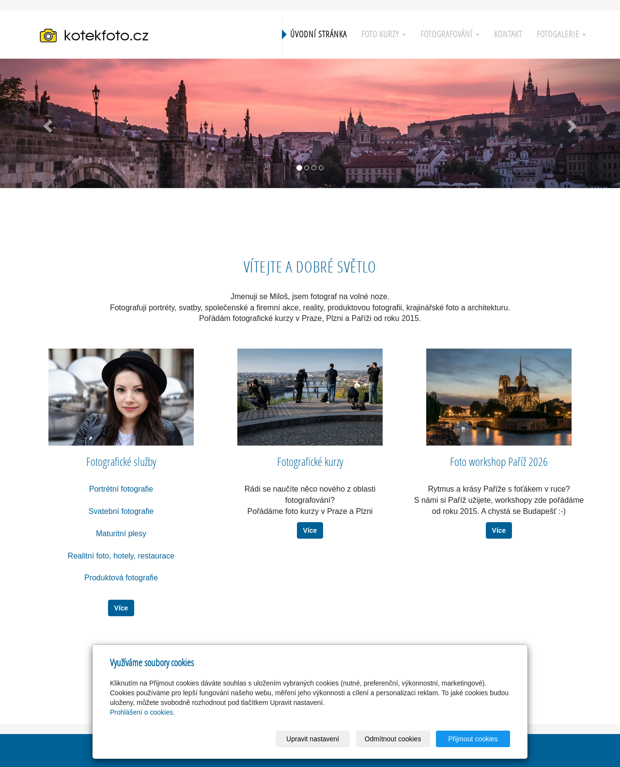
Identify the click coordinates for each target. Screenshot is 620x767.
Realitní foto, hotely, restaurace (121, 556)
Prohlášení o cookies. (142, 712)
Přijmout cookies (473, 739)
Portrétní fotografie (121, 489)
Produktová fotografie (121, 578)
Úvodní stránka (318, 34)
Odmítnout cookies (393, 739)
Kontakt (508, 34)
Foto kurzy (383, 34)
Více (121, 608)
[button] (46, 123)
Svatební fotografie (121, 511)
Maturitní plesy (121, 533)
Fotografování (450, 34)
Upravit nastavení (312, 739)
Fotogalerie (561, 34)
